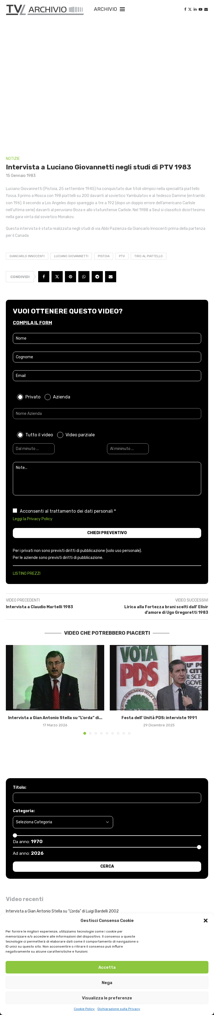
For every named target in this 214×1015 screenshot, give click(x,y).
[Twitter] (190, 9)
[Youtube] (200, 9)
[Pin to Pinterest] (70, 276)
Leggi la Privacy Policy (32, 519)
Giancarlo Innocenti (27, 256)
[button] (205, 920)
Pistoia (104, 256)
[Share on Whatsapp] (83, 276)
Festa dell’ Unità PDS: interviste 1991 (159, 717)
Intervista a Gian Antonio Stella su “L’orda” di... (55, 717)
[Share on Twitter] (57, 276)
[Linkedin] (195, 9)
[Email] (206, 9)
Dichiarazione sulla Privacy (119, 1009)
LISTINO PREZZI (26, 573)
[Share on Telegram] (97, 276)
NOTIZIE (13, 158)
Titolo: (19, 787)
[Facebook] (185, 9)
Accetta (107, 967)
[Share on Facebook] (43, 276)
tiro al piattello (148, 256)
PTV (122, 256)
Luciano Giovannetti (71, 256)
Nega (107, 982)
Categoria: (24, 811)
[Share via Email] (110, 276)
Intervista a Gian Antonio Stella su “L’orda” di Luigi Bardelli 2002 (62, 911)
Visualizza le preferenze (107, 998)
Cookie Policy (84, 1009)
